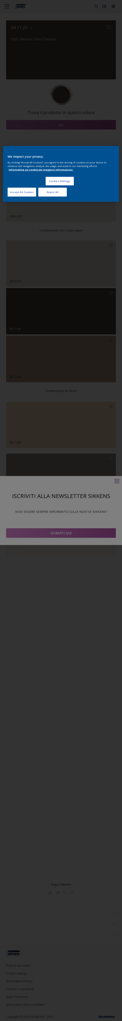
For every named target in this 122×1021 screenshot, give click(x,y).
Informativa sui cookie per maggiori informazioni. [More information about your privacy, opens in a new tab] (41, 169)
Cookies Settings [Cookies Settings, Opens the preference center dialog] (59, 181)
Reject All (53, 192)
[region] (61, 174)
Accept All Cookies (22, 192)
